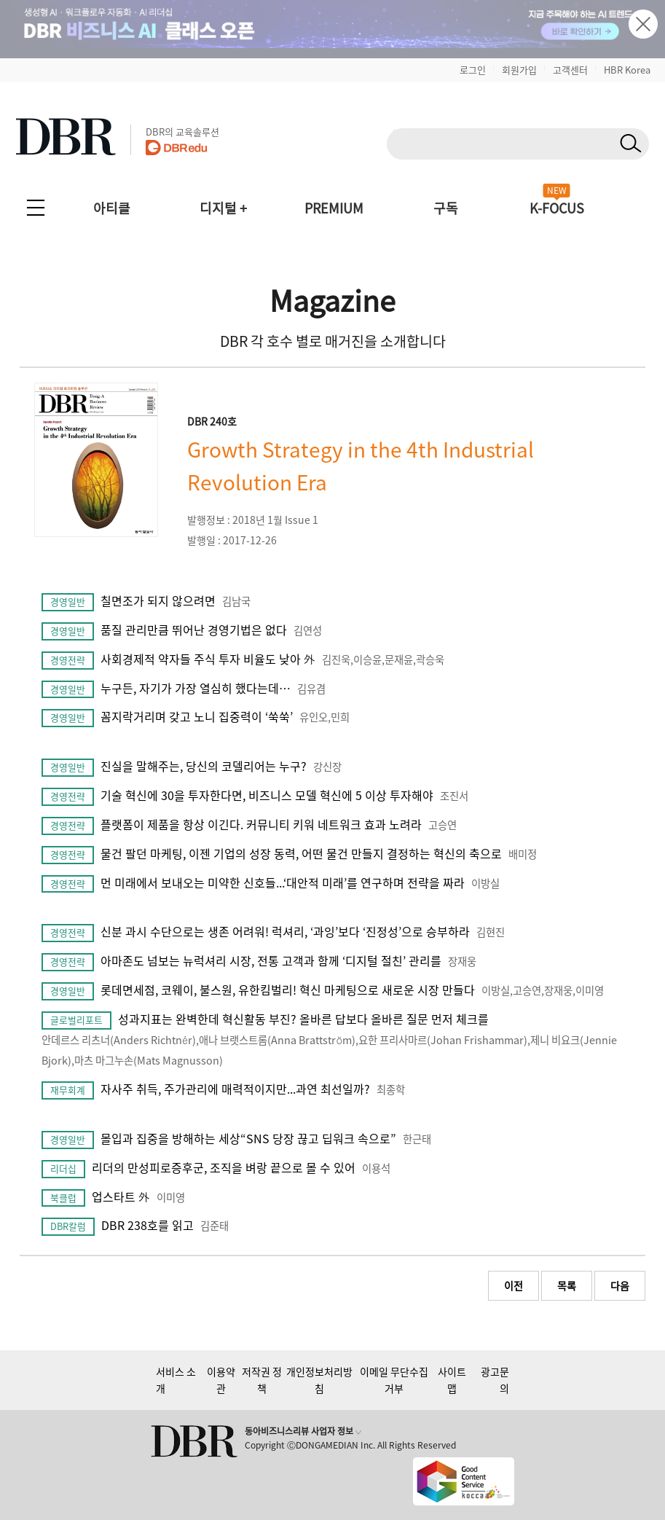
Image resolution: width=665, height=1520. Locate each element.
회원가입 (519, 70)
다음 (619, 1285)
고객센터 (570, 70)
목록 (566, 1285)
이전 (513, 1285)
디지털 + (223, 208)
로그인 (473, 70)
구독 (445, 208)
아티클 (111, 208)
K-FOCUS (557, 208)
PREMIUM (333, 208)
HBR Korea (627, 70)
